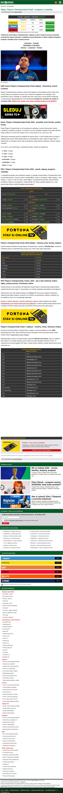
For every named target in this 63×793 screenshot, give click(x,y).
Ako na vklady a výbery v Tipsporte (10, 670)
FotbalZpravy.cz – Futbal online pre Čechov (40, 536)
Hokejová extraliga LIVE (8, 645)
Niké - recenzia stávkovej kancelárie (10, 733)
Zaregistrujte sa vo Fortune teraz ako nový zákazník (18, 303)
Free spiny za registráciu (8, 617)
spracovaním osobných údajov (16, 520)
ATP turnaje (5, 600)
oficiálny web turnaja (26, 184)
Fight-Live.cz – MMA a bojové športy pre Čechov (41, 545)
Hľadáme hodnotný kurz (8, 768)
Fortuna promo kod (7, 691)
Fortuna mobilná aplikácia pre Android (11, 701)
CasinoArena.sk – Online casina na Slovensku (40, 533)
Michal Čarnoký (18, 12)
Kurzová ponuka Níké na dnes (9, 736)
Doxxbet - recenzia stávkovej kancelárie (11, 717)
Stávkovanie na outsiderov (8, 771)
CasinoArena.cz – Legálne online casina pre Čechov (42, 540)
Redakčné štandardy (14, 790)
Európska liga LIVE (7, 624)
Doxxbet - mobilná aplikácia (8, 724)
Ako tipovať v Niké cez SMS (9, 738)
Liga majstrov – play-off (8, 593)
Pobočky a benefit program (8, 713)
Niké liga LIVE (6, 640)
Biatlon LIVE (5, 631)
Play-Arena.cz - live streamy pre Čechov (12, 547)
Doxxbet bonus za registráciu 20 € (10, 719)
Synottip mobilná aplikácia (8, 710)
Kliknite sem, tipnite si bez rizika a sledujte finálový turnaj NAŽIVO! (34, 101)
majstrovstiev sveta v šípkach (20, 335)
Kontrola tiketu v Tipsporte (8, 677)
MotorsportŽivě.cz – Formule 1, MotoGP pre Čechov (42, 547)
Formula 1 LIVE (6, 636)
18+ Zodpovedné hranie (50, 790)
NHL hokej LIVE (6, 629)
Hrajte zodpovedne (26, 455)
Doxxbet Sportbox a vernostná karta (10, 729)
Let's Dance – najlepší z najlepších (10, 610)
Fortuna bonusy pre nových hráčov (10, 689)
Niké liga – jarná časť (7, 598)
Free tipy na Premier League (9, 775)
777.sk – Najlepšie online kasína (10, 543)
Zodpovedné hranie (38, 786)
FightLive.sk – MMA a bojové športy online (12, 536)
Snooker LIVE (6, 643)
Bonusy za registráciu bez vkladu (10, 612)
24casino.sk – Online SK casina (10, 545)
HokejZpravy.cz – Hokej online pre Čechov (39, 538)
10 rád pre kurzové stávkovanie (9, 766)
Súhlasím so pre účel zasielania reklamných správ (21, 520)
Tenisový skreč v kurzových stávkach (10, 750)
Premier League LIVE (7, 647)
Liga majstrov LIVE (7, 622)
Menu (60, 2)
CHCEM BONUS (50, 23)
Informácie (28, 43)
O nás (2, 790)
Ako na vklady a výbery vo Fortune (10, 698)
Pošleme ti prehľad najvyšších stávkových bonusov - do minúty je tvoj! (23, 514)
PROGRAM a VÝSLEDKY (31, 45)
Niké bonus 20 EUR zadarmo (9, 740)
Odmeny (23, 48)
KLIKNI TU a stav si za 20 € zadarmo (41, 450)
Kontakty (7, 790)
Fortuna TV (5, 650)
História (39, 48)
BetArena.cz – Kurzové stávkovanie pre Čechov (41, 543)
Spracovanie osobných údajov (37, 790)
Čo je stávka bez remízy (8, 752)
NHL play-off (5, 607)
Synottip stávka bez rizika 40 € (9, 708)
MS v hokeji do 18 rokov (8, 596)
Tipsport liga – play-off (7, 603)
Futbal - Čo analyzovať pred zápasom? (11, 757)
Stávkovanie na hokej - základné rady (11, 759)
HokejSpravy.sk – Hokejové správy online (12, 531)
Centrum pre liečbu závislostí (49, 786)
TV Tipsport (5, 652)
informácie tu (51, 455)
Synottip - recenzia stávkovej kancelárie (11, 706)
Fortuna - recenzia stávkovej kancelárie (11, 684)
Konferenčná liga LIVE (7, 626)
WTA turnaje (5, 614)
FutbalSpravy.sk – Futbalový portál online (12, 533)
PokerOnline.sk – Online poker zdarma (12, 538)
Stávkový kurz (6, 764)
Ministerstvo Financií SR (13, 786)
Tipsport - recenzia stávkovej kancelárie (11, 661)
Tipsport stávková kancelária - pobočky (11, 680)
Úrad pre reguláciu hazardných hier (26, 786)
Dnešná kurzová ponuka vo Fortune (10, 694)
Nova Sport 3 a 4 (6, 654)
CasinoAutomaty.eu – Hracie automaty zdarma (40, 531)
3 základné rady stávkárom (8, 761)
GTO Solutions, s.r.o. (5, 792)
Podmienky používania (25, 790)
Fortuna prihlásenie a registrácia (9, 687)
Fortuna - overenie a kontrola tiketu (10, 696)
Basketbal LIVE (6, 657)
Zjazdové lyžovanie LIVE (8, 633)
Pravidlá (36, 43)
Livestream (31, 48)
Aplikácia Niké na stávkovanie (9, 745)
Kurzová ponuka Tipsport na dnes (10, 675)
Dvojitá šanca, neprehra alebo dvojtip (10, 754)
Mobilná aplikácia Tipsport (8, 673)
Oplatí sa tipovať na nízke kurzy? (10, 773)
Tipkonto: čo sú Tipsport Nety (9, 668)
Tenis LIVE (5, 638)
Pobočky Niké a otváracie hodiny (10, 743)
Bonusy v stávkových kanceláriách (10, 605)
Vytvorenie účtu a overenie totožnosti (10, 666)
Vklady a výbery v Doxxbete (9, 722)
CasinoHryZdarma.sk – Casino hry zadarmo (13, 540)
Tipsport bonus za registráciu (9, 663)
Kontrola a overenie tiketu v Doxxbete (11, 726)
